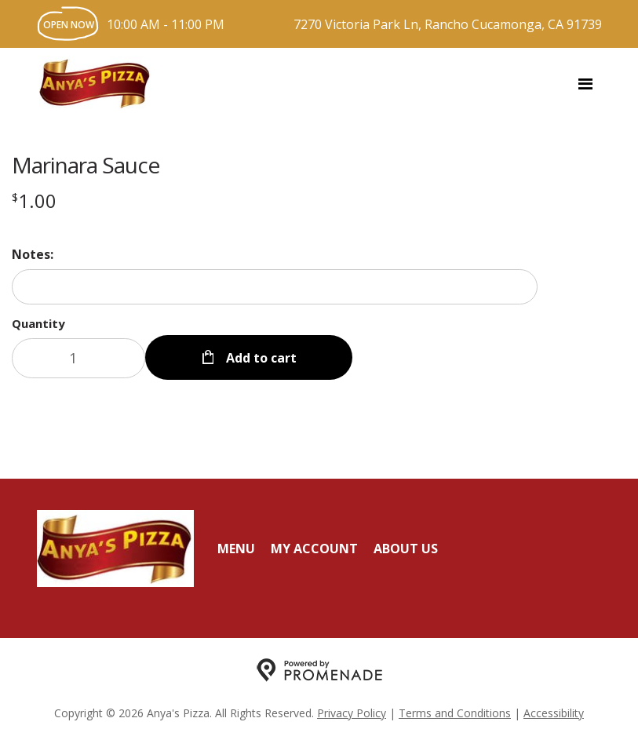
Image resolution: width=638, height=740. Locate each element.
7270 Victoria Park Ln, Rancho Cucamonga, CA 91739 (447, 24)
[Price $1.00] (34, 200)
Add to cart (260, 357)
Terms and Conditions (455, 712)
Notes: (32, 254)
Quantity (38, 323)
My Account (314, 548)
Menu (236, 548)
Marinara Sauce (85, 164)
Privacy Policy (351, 712)
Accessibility (553, 712)
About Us (406, 548)
